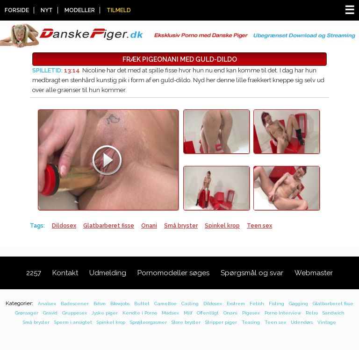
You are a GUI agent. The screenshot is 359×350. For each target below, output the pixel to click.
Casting (190, 303)
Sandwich (334, 312)
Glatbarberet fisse (108, 225)
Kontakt (65, 273)
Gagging (298, 303)
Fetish (257, 303)
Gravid (50, 312)
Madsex (170, 312)
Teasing (251, 322)
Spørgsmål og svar (252, 273)
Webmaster (313, 273)
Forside (17, 10)
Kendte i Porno (139, 312)
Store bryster (186, 322)
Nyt (47, 10)
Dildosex (64, 225)
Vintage (326, 322)
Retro (312, 312)
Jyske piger (105, 312)
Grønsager (26, 312)
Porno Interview (283, 312)
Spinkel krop (222, 225)
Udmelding (107, 273)
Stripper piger (221, 322)
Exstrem (236, 303)
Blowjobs (119, 303)
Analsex (47, 303)
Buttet (142, 303)
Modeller (80, 10)
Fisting (276, 303)
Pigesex (251, 312)
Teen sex (259, 225)
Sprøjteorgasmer (148, 322)
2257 (33, 273)
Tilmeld (119, 10)
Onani (149, 225)
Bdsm (99, 303)
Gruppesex (74, 312)
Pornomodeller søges (173, 273)
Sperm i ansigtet (73, 322)
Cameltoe (165, 303)
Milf (188, 312)
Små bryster (181, 225)
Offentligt (208, 312)
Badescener (75, 303)
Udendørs (302, 322)
